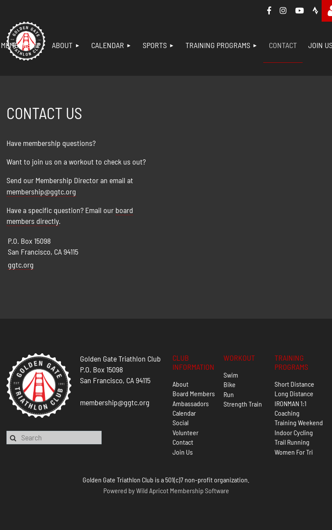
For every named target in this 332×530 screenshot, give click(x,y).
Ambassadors (190, 403)
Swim (230, 375)
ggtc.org (21, 264)
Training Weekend (299, 422)
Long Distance (294, 393)
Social (180, 422)
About (180, 384)
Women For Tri (294, 452)
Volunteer (185, 432)
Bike (229, 384)
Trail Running (292, 442)
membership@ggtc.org (41, 191)
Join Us (182, 452)
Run (228, 394)
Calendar (184, 413)
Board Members (193, 393)
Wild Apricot (152, 490)
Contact (182, 442)
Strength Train (242, 404)
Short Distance (294, 384)
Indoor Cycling (294, 432)
